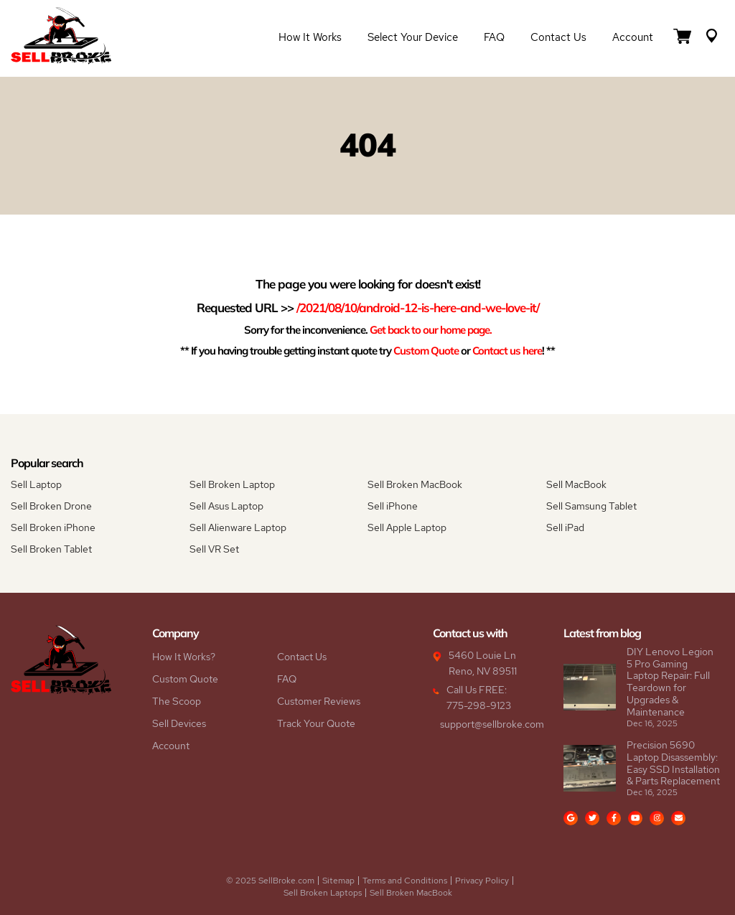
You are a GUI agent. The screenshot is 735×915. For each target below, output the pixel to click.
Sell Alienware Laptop (237, 527)
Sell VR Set (214, 549)
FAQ (494, 37)
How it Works (310, 37)
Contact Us (558, 37)
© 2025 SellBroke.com (270, 880)
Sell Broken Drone (51, 505)
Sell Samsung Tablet (591, 505)
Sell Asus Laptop (226, 505)
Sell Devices (179, 723)
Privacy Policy (482, 880)
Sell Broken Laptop (232, 484)
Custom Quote (426, 350)
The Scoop (176, 701)
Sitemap (338, 880)
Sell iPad (565, 527)
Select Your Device (413, 37)
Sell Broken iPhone (53, 527)
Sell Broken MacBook (415, 484)
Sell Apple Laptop (407, 527)
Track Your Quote (316, 723)
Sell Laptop (36, 484)
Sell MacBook (576, 484)
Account (632, 37)
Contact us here (507, 350)
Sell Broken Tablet (51, 549)
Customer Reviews (318, 701)
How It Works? (183, 656)
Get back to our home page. (431, 329)
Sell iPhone (393, 505)
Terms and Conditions (404, 880)
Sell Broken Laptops (323, 892)
